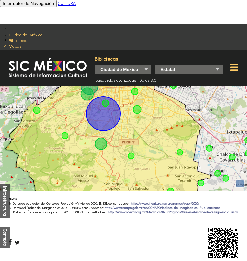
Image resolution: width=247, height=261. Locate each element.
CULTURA (67, 3)
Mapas (15, 46)
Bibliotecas (18, 40)
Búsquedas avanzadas (115, 80)
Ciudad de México (25, 34)
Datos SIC (147, 80)
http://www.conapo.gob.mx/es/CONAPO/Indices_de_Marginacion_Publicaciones (162, 208)
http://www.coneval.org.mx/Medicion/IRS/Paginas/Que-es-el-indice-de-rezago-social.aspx (173, 212)
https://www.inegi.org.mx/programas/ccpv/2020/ (165, 203)
